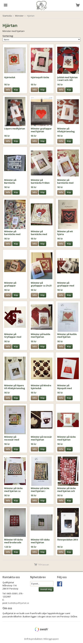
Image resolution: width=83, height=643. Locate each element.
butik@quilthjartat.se (18, 602)
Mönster (19, 15)
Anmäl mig (46, 589)
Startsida (7, 15)
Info (8, 89)
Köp (16, 89)
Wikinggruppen (51, 638)
